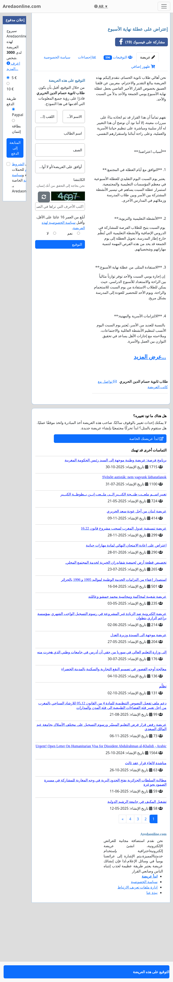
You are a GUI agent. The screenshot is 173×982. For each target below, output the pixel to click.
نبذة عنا (151, 955)
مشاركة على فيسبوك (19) (140, 105)
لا (48, 296)
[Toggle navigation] (164, 6)
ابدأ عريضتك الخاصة (146, 501)
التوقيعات (118, 120)
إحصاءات (87, 120)
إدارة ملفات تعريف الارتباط (137, 950)
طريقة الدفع (11, 101)
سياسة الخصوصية (57, 120)
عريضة (147, 120)
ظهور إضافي (143, 129)
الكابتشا (79, 242)
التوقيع (77, 307)
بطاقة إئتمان (16, 129)
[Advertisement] (101, 51)
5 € (14, 77)
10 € (10, 89)
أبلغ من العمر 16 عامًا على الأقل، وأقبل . (60, 286)
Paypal (17, 114)
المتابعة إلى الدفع (14, 148)
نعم (70, 296)
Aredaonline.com (22, 6)
